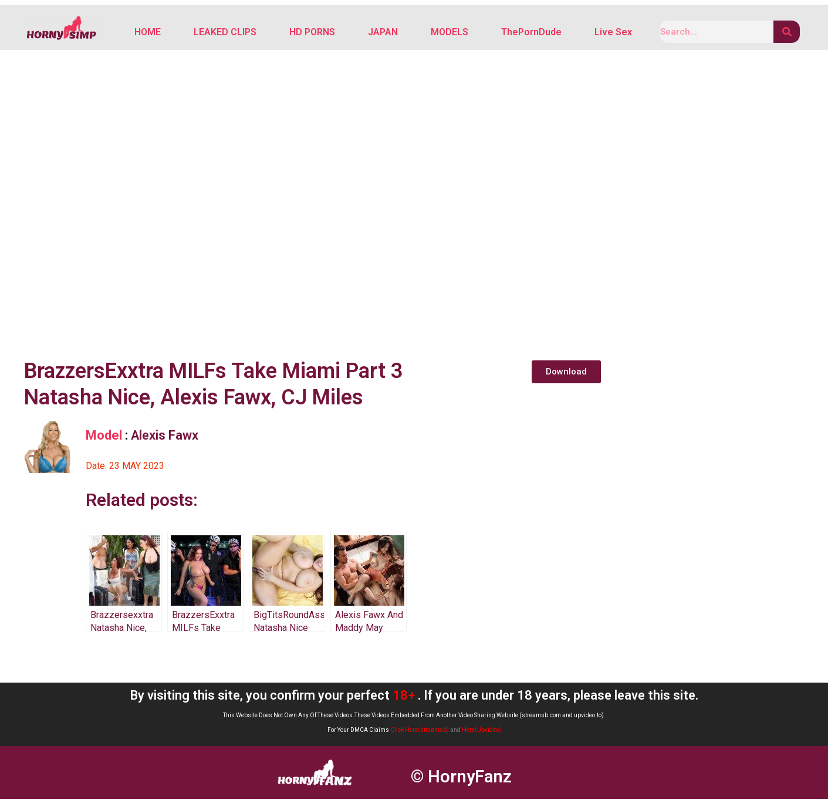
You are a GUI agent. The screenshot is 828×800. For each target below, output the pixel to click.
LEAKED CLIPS (225, 32)
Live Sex (613, 32)
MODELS (449, 32)
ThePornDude (531, 32)
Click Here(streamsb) (419, 731)
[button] (566, 373)
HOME (147, 32)
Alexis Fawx (164, 436)
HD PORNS (312, 32)
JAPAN (383, 32)
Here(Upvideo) (481, 731)
